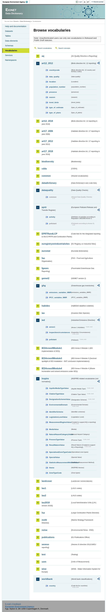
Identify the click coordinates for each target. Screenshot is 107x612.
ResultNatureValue (56, 445)
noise (44, 530)
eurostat (46, 251)
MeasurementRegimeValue (60, 422)
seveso (45, 544)
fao (43, 258)
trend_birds (54, 102)
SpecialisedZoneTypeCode (60, 452)
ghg (44, 285)
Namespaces (10, 60)
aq (43, 56)
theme (51, 468)
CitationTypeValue (56, 394)
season (52, 97)
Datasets (9, 31)
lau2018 (46, 502)
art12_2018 (47, 121)
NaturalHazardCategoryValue (60, 434)
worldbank (47, 579)
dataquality (47, 190)
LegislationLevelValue (58, 417)
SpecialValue (54, 457)
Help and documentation (15, 26)
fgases (45, 268)
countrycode (54, 70)
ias (43, 313)
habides (46, 306)
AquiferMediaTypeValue (59, 388)
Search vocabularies (45, 48)
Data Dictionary (25, 21)
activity (52, 217)
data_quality (54, 77)
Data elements (11, 41)
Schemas (9, 45)
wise (44, 569)
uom (44, 562)
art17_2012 (47, 141)
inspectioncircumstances (59, 332)
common (46, 176)
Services (9, 55)
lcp (43, 513)
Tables (8, 36)
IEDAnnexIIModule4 (52, 368)
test (43, 554)
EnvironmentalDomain (58, 405)
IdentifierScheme (56, 412)
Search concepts (64, 48)
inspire (45, 378)
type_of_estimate (56, 107)
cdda (44, 168)
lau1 (44, 488)
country (52, 586)
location (52, 82)
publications (48, 537)
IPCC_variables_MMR (58, 297)
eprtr (44, 207)
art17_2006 (47, 131)
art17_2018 (47, 151)
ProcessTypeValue (56, 440)
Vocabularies (11, 50)
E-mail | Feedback (13, 604)
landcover (47, 481)
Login (80, 2)
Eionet (16, 21)
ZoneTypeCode (55, 473)
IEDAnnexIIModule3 (52, 358)
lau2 (44, 495)
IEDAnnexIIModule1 (52, 348)
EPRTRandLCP (49, 234)
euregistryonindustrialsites (55, 244)
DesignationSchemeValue (59, 399)
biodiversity (48, 161)
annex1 (52, 327)
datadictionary (49, 183)
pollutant (52, 339)
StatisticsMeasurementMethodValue (60, 462)
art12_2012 (47, 63)
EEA (16, 2)
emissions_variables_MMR (60, 292)
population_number (57, 87)
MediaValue (54, 429)
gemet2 (45, 278)
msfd (44, 520)
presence (53, 92)
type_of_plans (55, 113)
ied (43, 320)
